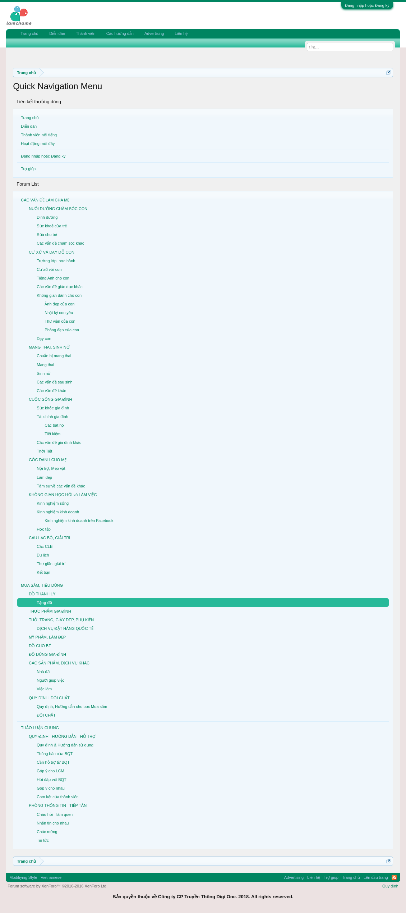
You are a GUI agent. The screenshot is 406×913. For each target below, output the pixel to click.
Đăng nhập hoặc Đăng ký (367, 5)
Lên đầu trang (376, 877)
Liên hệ (181, 33)
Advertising (154, 33)
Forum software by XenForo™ (57, 886)
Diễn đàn (29, 126)
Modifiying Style (23, 877)
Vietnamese (51, 877)
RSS (394, 877)
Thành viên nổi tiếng (39, 135)
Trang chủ (30, 117)
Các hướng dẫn (120, 33)
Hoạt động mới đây (38, 143)
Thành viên (85, 33)
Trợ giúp (28, 169)
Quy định (390, 886)
